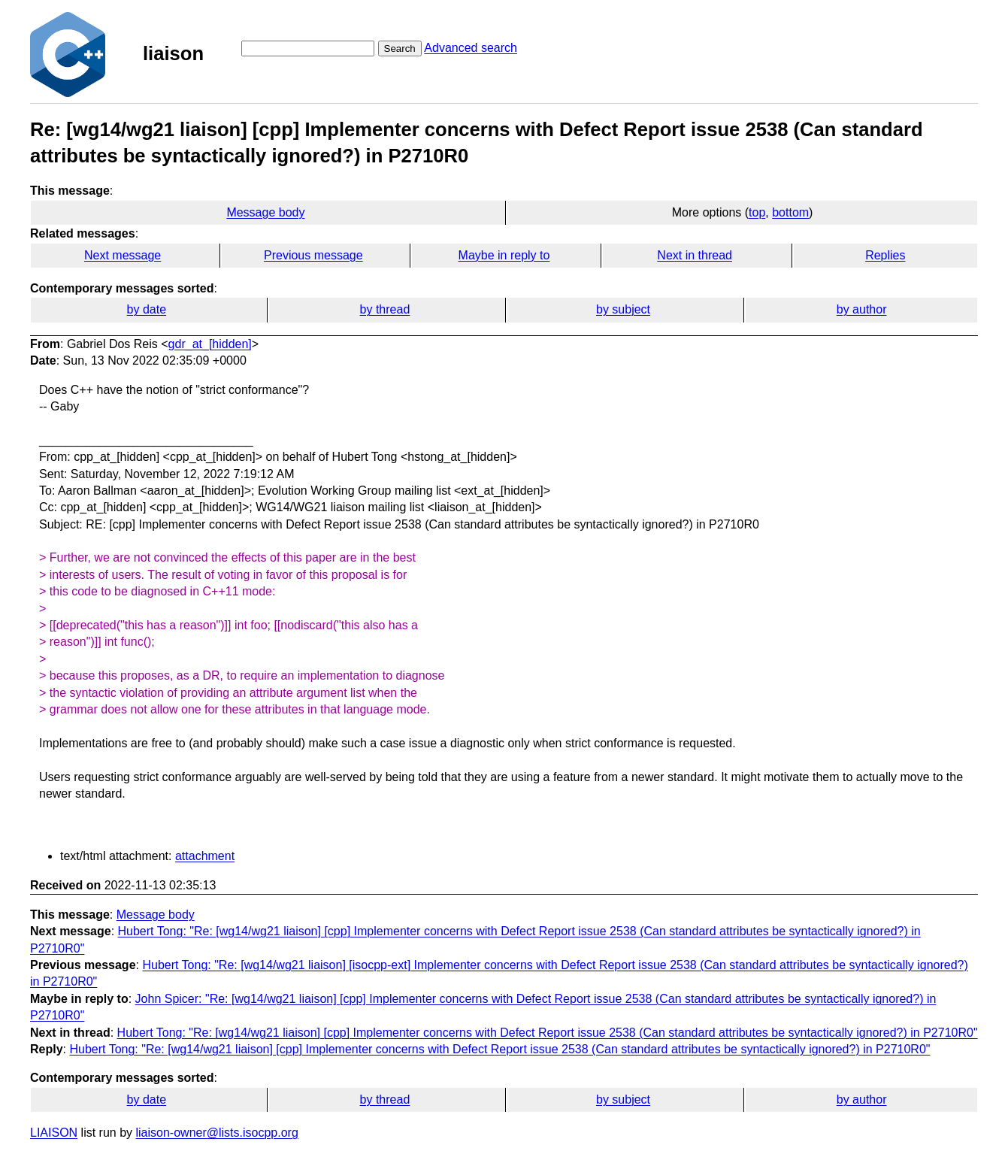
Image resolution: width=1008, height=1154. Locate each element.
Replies (885, 255)
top (757, 212)
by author (862, 309)
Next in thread (694, 255)
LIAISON (53, 1132)
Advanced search (470, 47)
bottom (790, 212)
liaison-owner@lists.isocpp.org (217, 1132)
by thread (385, 309)
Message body (265, 212)
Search (400, 48)
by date (146, 309)
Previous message (313, 255)
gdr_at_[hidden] (210, 344)
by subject (623, 309)
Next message (122, 255)
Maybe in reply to (504, 255)
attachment (205, 856)
